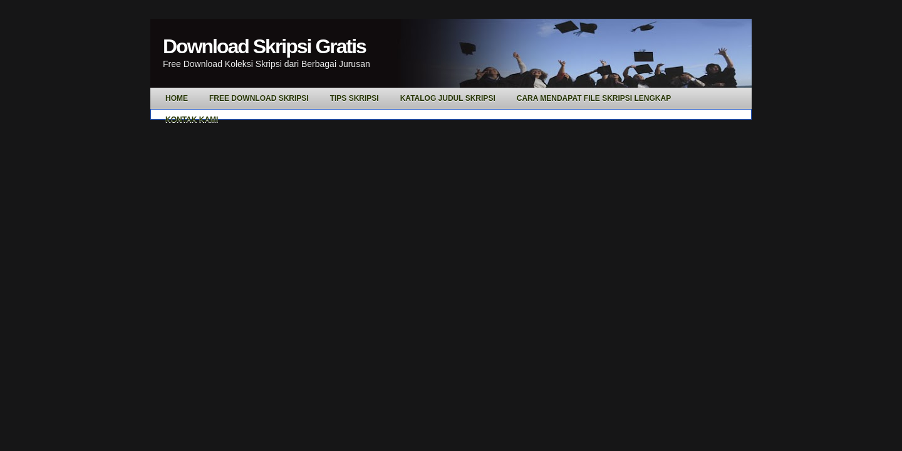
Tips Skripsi (354, 98)
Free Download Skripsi (259, 98)
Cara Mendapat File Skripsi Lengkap (594, 98)
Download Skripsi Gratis (264, 46)
